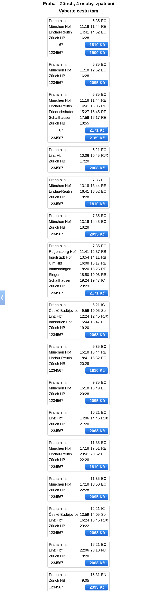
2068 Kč (97, 168)
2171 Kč (97, 130)
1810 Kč (97, 44)
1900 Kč (97, 52)
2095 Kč (97, 82)
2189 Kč (97, 138)
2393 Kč (97, 587)
